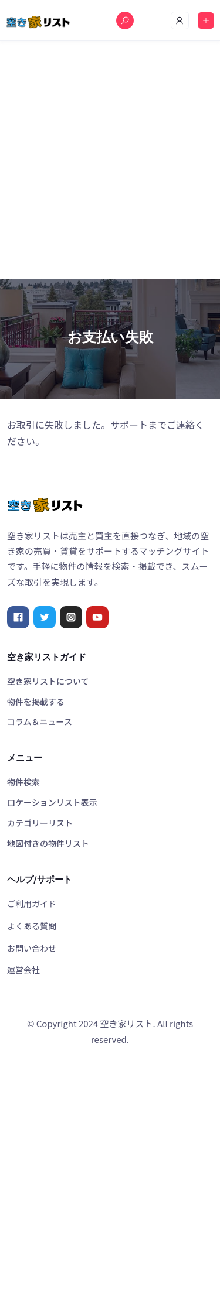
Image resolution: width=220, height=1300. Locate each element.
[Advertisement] (110, 160)
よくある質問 (31, 926)
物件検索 (23, 782)
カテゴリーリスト (40, 823)
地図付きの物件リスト (48, 843)
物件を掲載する (36, 701)
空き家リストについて (48, 681)
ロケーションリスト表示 (52, 802)
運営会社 (23, 970)
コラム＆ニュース (39, 721)
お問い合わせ (31, 948)
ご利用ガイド (31, 903)
